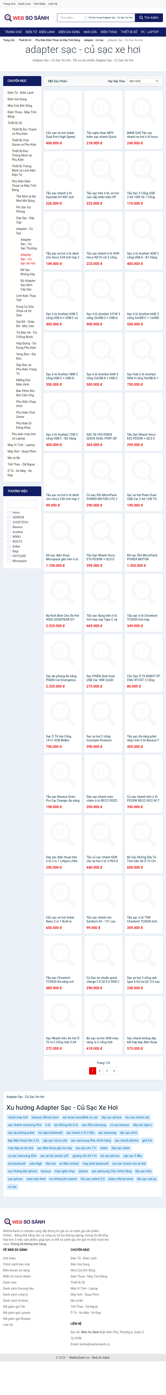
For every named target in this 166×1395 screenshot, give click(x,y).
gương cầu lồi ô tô (85, 1156)
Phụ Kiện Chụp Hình (26, 404)
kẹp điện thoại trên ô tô (23, 1140)
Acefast (15, 532)
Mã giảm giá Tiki (14, 1306)
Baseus (15, 527)
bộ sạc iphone (110, 1156)
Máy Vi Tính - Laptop (21, 445)
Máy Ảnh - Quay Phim (22, 451)
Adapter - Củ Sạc (94, 40)
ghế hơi (147, 1140)
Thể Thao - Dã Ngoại (21, 464)
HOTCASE (17, 556)
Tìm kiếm (148, 18)
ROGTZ (15, 541)
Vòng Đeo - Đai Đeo (26, 356)
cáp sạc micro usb (55, 1140)
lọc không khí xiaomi (63, 1179)
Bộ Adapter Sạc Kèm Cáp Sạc (28, 285)
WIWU (14, 536)
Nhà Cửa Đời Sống (20, 105)
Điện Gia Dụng (69, 32)
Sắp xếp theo (116, 81)
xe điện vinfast (69, 1163)
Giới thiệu (39, 3)
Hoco (14, 512)
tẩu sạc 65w (143, 1171)
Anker (14, 546)
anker (104, 1148)
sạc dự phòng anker (21, 1132)
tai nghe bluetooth (50, 1132)
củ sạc (12, 1186)
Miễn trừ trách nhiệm (17, 1276)
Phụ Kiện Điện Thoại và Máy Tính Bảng (57, 40)
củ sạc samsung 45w (22, 1156)
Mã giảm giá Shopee (16, 1318)
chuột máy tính (18, 1117)
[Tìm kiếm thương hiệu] (70, 17)
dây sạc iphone (111, 1117)
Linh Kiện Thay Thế (26, 298)
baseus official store (45, 1117)
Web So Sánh (101, 1357)
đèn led (51, 1163)
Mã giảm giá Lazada (16, 1312)
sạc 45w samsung (94, 1125)
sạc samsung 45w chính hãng (91, 1140)
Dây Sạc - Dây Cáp (25, 220)
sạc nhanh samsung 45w (25, 1125)
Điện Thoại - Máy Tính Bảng (22, 114)
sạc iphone (15, 1179)
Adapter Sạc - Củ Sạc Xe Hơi (28, 259)
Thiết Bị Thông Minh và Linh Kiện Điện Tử (24, 170)
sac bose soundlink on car (80, 1117)
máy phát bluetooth (96, 1163)
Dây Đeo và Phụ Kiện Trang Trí (26, 369)
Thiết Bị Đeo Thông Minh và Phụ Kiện (22, 155)
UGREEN (16, 517)
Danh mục (24, 3)
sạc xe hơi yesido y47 (54, 1156)
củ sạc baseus (119, 1125)
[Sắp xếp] (143, 81)
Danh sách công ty (15, 1294)
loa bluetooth (17, 1163)
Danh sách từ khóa (15, 1300)
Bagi (13, 551)
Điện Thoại (109, 32)
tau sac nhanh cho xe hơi (129, 1163)
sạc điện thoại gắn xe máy (54, 1148)
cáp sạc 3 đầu (132, 1156)
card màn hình (36, 1179)
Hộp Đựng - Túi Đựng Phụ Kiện (26, 345)
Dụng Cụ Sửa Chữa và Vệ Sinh (25, 311)
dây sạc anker (121, 1148)
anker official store (120, 1179)
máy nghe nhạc (64, 1171)
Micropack (17, 561)
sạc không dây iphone (22, 1171)
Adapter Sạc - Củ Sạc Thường (29, 244)
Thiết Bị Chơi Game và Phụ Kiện (24, 142)
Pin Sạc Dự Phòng (23, 209)
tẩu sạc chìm (128, 1132)
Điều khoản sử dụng (16, 1270)
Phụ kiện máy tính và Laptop (24, 436)
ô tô (47, 1125)
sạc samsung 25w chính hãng (112, 1171)
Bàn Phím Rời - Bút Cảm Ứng (26, 393)
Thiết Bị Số (129, 32)
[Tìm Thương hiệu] (22, 504)
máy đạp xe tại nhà (20, 1148)
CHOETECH (18, 522)
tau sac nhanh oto (137, 1117)
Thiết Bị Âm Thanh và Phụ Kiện (24, 131)
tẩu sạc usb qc (147, 1179)
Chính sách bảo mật (16, 1264)
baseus (46, 1171)
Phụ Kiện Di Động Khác (24, 425)
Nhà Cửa (90, 32)
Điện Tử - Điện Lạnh (40, 32)
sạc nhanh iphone (127, 1140)
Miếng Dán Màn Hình (23, 382)
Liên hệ (52, 3)
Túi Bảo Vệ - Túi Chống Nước (26, 335)
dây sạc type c (142, 1125)
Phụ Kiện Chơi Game (25, 415)
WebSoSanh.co (79, 1357)
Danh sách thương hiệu (18, 1288)
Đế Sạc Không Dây (28, 272)
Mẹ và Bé (14, 458)
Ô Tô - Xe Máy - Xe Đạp (20, 473)
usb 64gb (35, 1163)
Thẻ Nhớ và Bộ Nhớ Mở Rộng (26, 198)
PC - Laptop (150, 32)
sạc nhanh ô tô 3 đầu (80, 1132)
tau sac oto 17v (86, 1148)
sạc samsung (107, 1132)
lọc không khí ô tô (66, 1125)
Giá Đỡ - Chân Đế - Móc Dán (25, 324)
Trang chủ (9, 3)
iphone (83, 1171)
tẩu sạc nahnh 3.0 (92, 1179)
